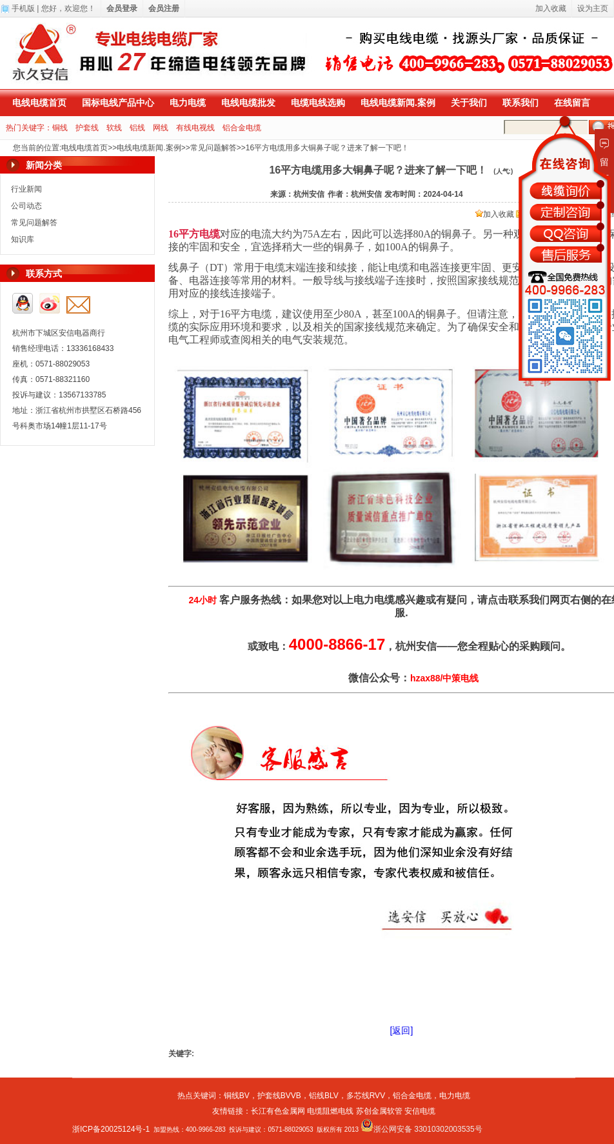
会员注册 (163, 8)
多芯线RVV (365, 1095)
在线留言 (572, 102)
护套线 (87, 127)
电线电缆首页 (39, 102)
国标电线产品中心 (118, 102)
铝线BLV (324, 1095)
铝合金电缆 (242, 127)
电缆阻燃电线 (330, 1111)
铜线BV (237, 1095)
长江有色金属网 (278, 1111)
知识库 (22, 239)
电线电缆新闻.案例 (398, 102)
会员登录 (121, 8)
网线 (160, 127)
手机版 (23, 8)
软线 (114, 127)
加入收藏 (494, 214)
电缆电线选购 (318, 102)
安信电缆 (419, 1111)
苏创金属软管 (379, 1111)
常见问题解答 (213, 147)
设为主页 (592, 8)
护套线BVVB (279, 1095)
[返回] (401, 1030)
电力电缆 (188, 102)
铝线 (137, 127)
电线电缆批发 (248, 102)
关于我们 (469, 102)
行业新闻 (26, 189)
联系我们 (520, 102)
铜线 (60, 127)
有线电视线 (195, 127)
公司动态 (26, 205)
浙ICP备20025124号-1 (111, 1129)
